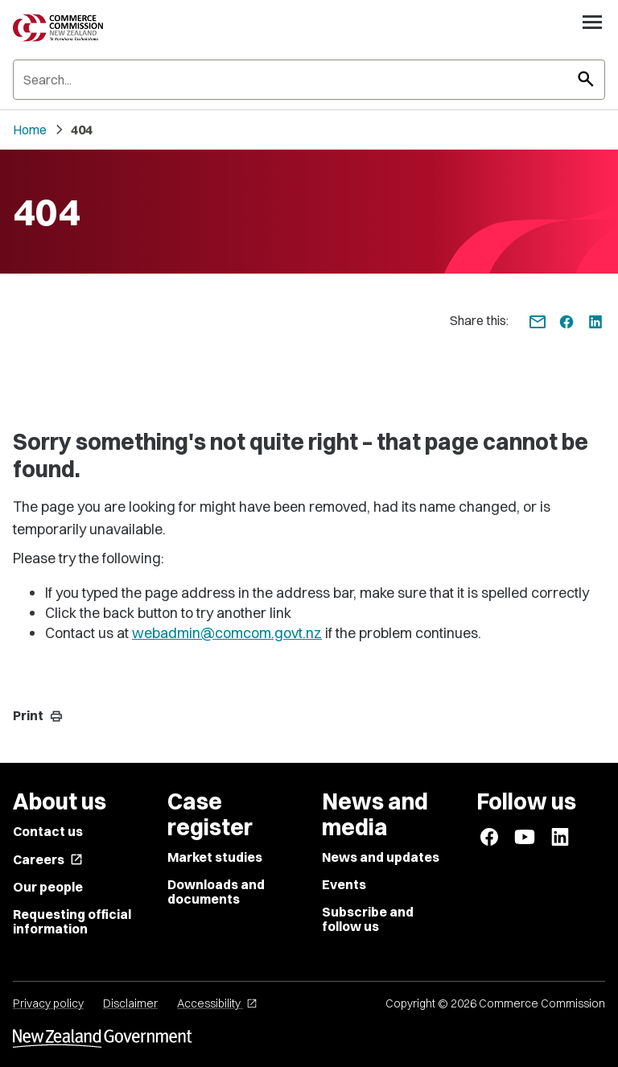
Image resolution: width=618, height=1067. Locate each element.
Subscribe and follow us (368, 919)
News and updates (380, 857)
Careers (48, 859)
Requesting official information (72, 921)
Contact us (48, 831)
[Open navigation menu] (592, 22)
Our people (48, 887)
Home (30, 130)
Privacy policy (48, 1003)
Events (344, 884)
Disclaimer (130, 1003)
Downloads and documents (216, 891)
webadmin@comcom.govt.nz (227, 633)
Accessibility (217, 1003)
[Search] (309, 80)
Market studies (214, 857)
